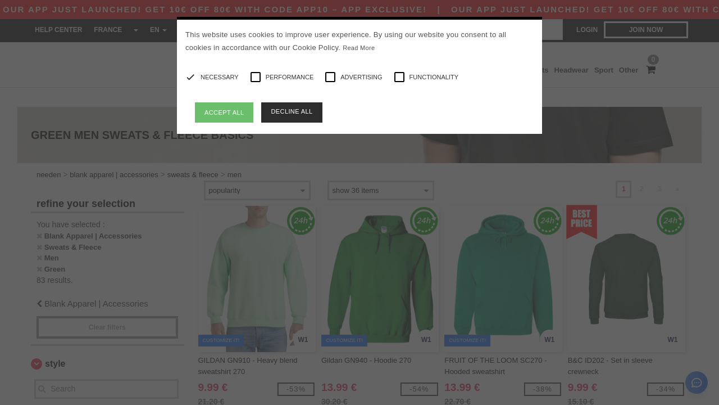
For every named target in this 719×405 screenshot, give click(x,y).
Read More (359, 47)
